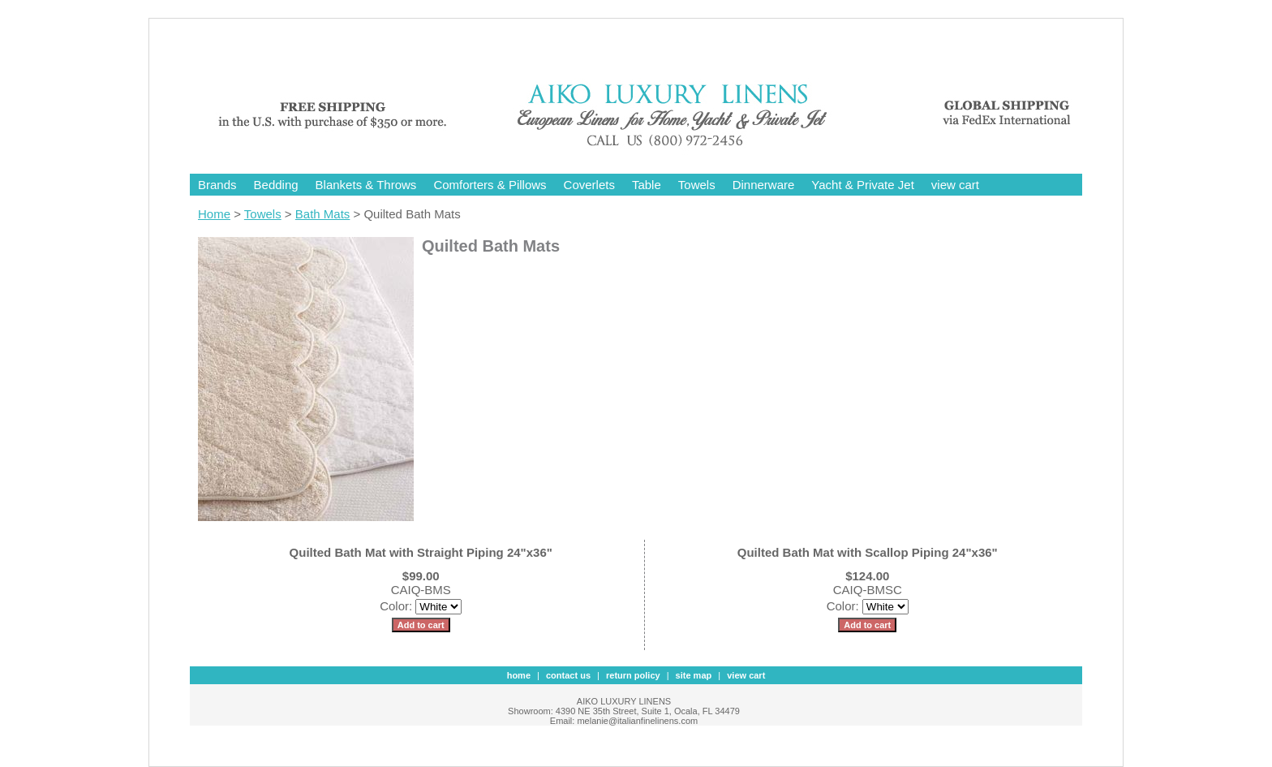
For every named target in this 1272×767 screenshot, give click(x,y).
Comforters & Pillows (489, 185)
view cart (955, 185)
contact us (568, 675)
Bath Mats (322, 214)
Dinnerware (764, 185)
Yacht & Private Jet (862, 185)
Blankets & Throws (366, 185)
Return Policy (633, 675)
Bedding (276, 185)
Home (214, 214)
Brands (217, 185)
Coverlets (589, 185)
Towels (697, 185)
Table (646, 185)
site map (694, 675)
